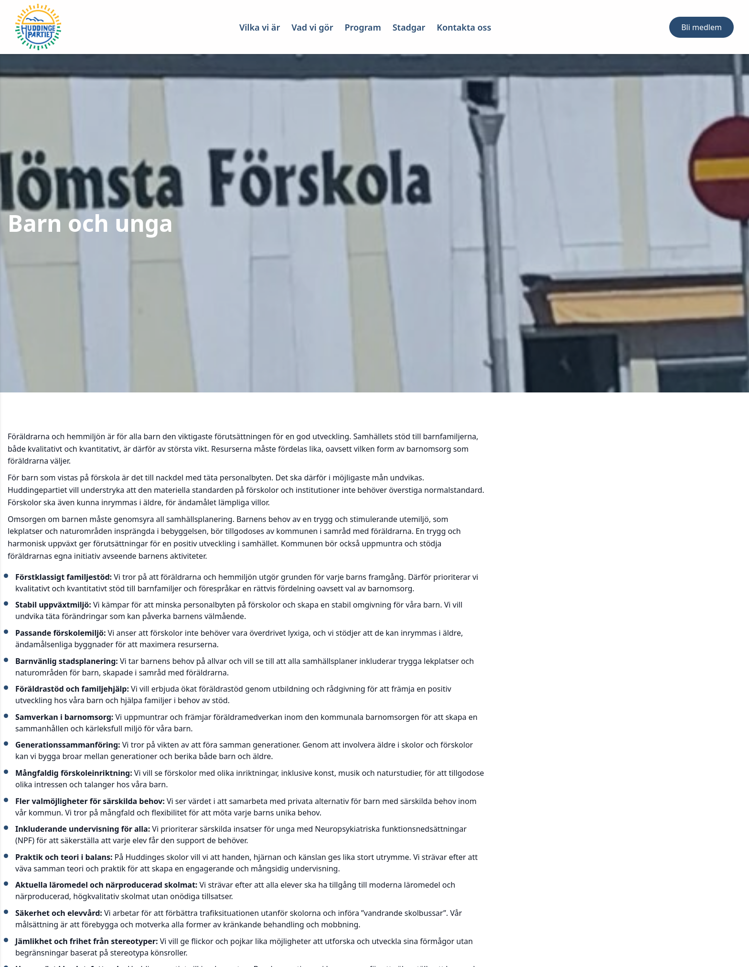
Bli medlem (701, 27)
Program (363, 27)
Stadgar (409, 27)
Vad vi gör (312, 27)
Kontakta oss (464, 27)
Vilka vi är (259, 27)
